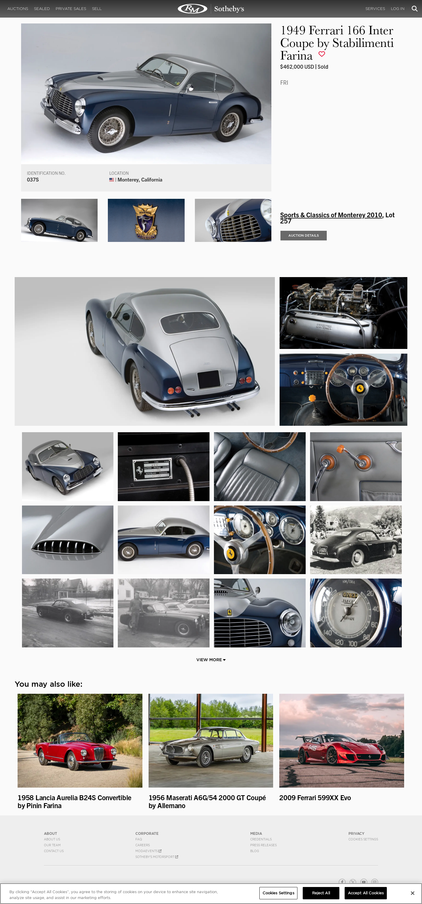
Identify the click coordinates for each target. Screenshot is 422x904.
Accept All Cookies (366, 893)
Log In (397, 8)
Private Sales (71, 8)
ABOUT (50, 833)
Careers (142, 845)
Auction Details (303, 235)
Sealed (42, 8)
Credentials (261, 839)
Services (375, 8)
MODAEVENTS (148, 851)
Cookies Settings (363, 839)
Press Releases (263, 845)
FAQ (138, 839)
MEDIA (256, 833)
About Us (52, 839)
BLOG (254, 851)
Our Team (52, 845)
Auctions (17, 8)
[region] (211, 893)
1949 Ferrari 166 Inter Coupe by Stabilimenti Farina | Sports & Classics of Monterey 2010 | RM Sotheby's (211, 8)
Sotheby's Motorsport (156, 857)
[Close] (412, 893)
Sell (97, 8)
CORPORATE (147, 833)
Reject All (321, 893)
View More (211, 660)
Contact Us (54, 851)
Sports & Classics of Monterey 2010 (331, 214)
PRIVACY (356, 833)
